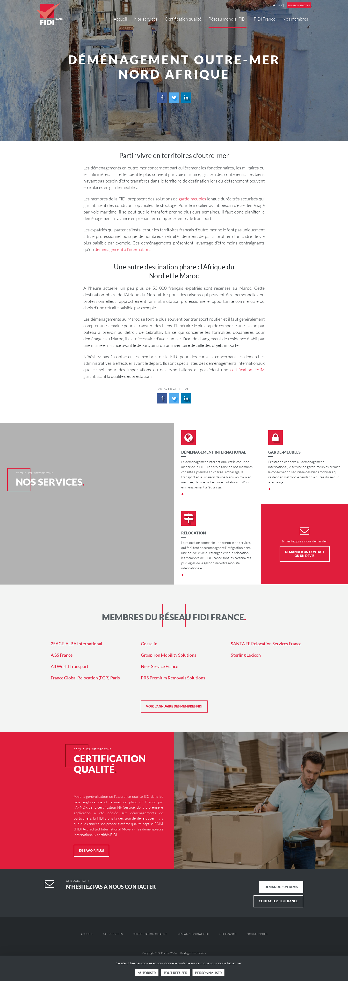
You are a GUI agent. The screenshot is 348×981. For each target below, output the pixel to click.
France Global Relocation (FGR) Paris (85, 677)
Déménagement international (213, 452)
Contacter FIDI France (278, 901)
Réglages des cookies (193, 953)
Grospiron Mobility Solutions (168, 655)
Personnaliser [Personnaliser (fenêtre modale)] (208, 973)
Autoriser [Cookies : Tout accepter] (147, 973)
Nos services (146, 19)
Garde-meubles (284, 452)
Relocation (193, 533)
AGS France (61, 655)
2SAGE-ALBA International (76, 643)
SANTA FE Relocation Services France (266, 643)
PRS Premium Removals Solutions (173, 677)
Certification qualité (183, 19)
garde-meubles (192, 198)
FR (274, 5)
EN (280, 5)
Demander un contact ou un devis (304, 554)
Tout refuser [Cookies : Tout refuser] (175, 973)
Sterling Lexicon (246, 655)
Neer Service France (159, 666)
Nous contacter (299, 5)
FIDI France (264, 19)
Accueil (120, 19)
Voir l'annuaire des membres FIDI (174, 706)
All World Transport (69, 666)
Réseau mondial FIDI (227, 19)
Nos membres (295, 19)
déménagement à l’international (123, 249)
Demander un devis (281, 887)
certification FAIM (247, 369)
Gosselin (149, 643)
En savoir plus (91, 850)
